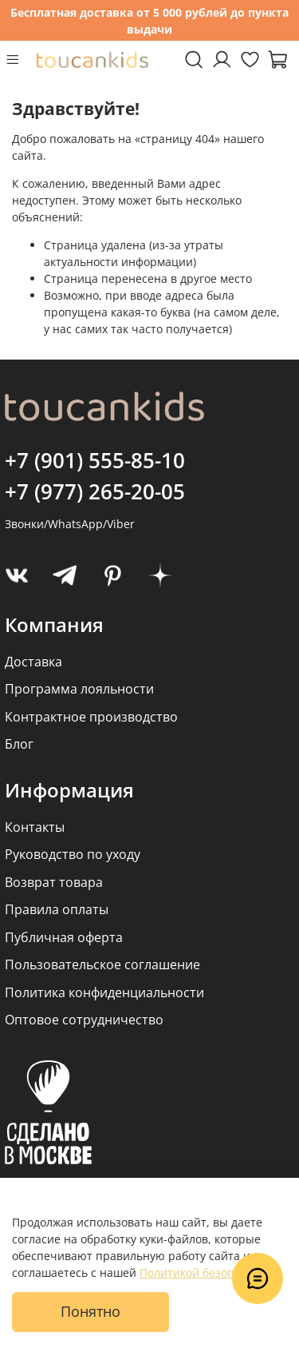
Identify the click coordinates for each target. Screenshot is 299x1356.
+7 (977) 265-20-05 (95, 491)
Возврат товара (54, 882)
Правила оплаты (56, 909)
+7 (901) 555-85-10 (95, 460)
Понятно (90, 1311)
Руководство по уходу (72, 854)
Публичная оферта (64, 937)
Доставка (33, 661)
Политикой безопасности (209, 1272)
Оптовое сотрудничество (84, 1019)
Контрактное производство (91, 717)
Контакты (35, 827)
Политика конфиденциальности (104, 992)
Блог (19, 744)
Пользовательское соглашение (102, 964)
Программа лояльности (79, 689)
